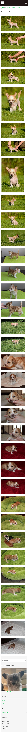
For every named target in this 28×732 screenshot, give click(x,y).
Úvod (2, 7)
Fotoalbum (7, 7)
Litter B (19, 7)
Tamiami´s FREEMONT (6, 691)
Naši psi (14, 7)
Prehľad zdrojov (5, 712)
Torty (2, 703)
